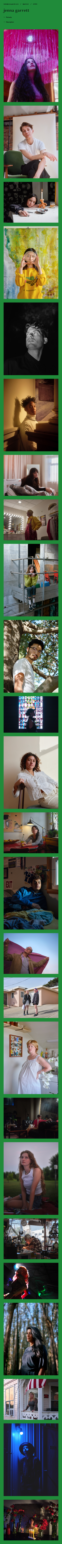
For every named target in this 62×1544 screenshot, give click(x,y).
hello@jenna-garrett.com (11, 4)
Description (9, 22)
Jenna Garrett (16, 10)
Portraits (8, 17)
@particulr (26, 4)
